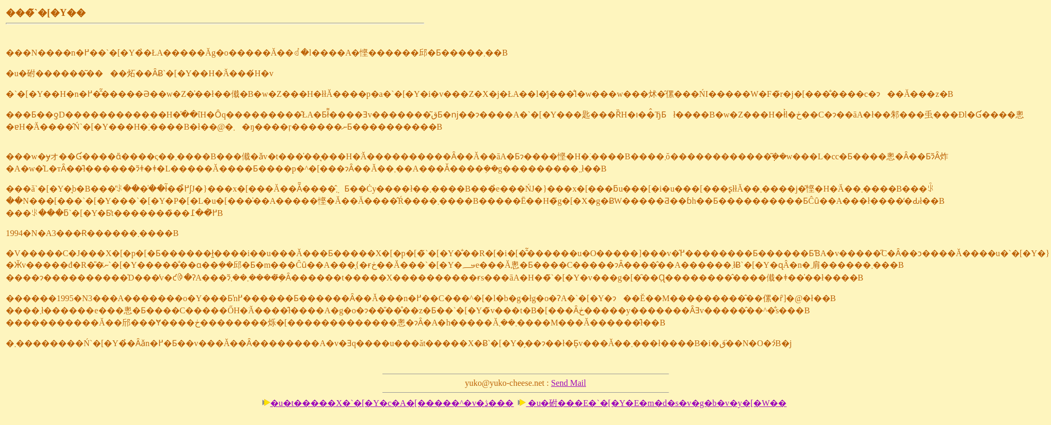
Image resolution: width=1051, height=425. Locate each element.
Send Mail (568, 382)
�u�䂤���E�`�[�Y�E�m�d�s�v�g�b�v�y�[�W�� (652, 403)
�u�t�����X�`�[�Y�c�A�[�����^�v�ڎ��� (388, 403)
